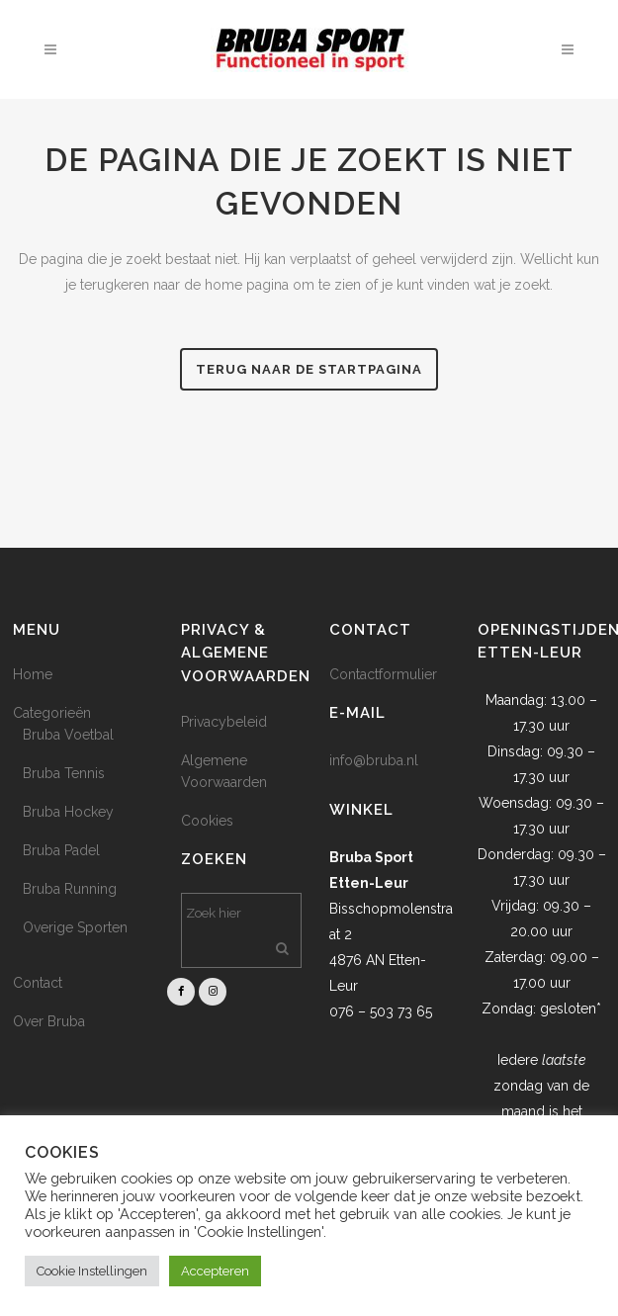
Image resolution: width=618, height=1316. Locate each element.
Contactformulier (383, 674)
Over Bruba (49, 1021)
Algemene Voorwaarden (224, 771)
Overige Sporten (75, 927)
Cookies (207, 821)
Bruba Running (70, 889)
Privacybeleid (224, 722)
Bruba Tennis (64, 773)
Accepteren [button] (215, 1271)
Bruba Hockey (68, 812)
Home (32, 674)
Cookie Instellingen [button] (92, 1271)
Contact (37, 983)
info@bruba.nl (373, 760)
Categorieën (52, 713)
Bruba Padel (61, 850)
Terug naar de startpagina (309, 369)
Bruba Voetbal (68, 735)
